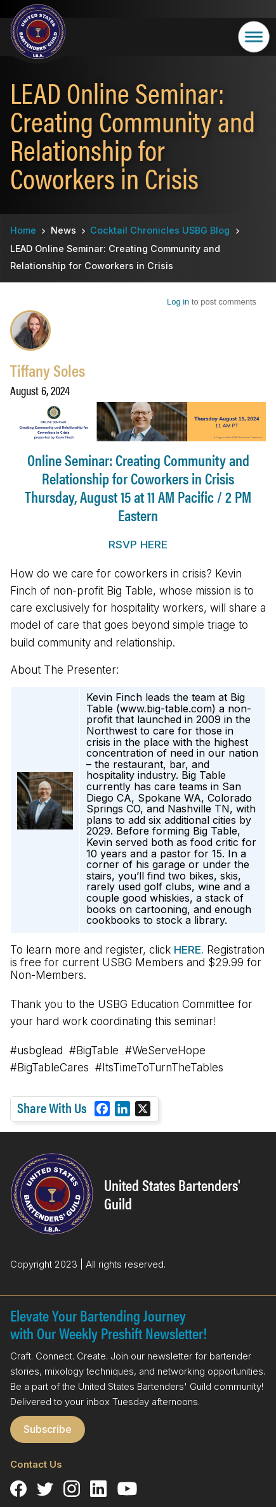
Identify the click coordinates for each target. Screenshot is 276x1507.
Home (23, 230)
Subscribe (47, 1429)
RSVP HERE (138, 544)
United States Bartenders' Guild (172, 1194)
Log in (178, 301)
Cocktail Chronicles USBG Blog (160, 230)
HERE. (189, 949)
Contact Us (36, 1464)
